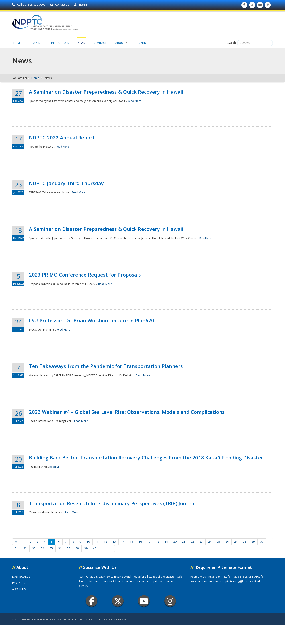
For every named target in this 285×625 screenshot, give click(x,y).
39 (86, 548)
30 (261, 542)
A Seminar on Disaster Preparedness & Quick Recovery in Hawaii (106, 91)
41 (103, 548)
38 (77, 548)
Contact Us (60, 4)
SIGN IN (81, 4)
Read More (134, 101)
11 (96, 542)
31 (16, 548)
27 (235, 542)
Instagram (170, 601)
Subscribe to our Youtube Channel (260, 5)
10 (88, 542)
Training (36, 43)
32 (25, 548)
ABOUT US (19, 589)
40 (94, 548)
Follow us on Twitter (252, 5)
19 (166, 542)
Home (17, 43)
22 (192, 542)
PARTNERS (18, 583)
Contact (100, 43)
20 (175, 542)
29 (253, 542)
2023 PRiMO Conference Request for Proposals (85, 274)
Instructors (60, 43)
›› (111, 548)
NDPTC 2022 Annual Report (62, 137)
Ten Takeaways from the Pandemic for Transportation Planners (106, 366)
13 (114, 542)
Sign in (141, 43)
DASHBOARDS (21, 577)
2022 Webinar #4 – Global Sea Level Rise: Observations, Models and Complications (127, 411)
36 (59, 548)
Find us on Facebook (244, 5)
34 (42, 548)
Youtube (144, 601)
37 (68, 548)
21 (183, 542)
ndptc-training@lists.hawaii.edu (241, 581)
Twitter (118, 601)
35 (51, 548)
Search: (231, 43)
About (121, 43)
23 (201, 542)
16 (140, 542)
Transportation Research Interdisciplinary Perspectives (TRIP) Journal (112, 503)
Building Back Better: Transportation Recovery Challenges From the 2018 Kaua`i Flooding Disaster (146, 457)
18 (157, 542)
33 (33, 548)
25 (218, 542)
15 (131, 542)
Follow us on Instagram (268, 5)
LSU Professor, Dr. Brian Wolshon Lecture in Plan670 (91, 320)
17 (149, 542)
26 (227, 542)
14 (122, 542)
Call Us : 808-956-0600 (29, 4)
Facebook (91, 601)
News (81, 43)
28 (244, 542)
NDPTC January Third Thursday (66, 183)
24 (209, 542)
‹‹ (16, 542)
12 (105, 542)
